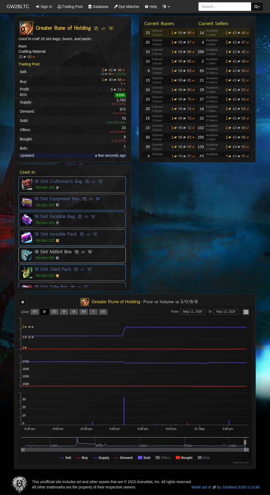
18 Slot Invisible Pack (56, 234)
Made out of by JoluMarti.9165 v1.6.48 (225, 487)
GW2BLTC (18, 6)
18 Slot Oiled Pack (53, 269)
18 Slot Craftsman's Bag (58, 181)
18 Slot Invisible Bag (55, 216)
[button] (166, 6)
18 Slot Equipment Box (57, 198)
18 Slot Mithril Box (53, 251)
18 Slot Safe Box (51, 286)
